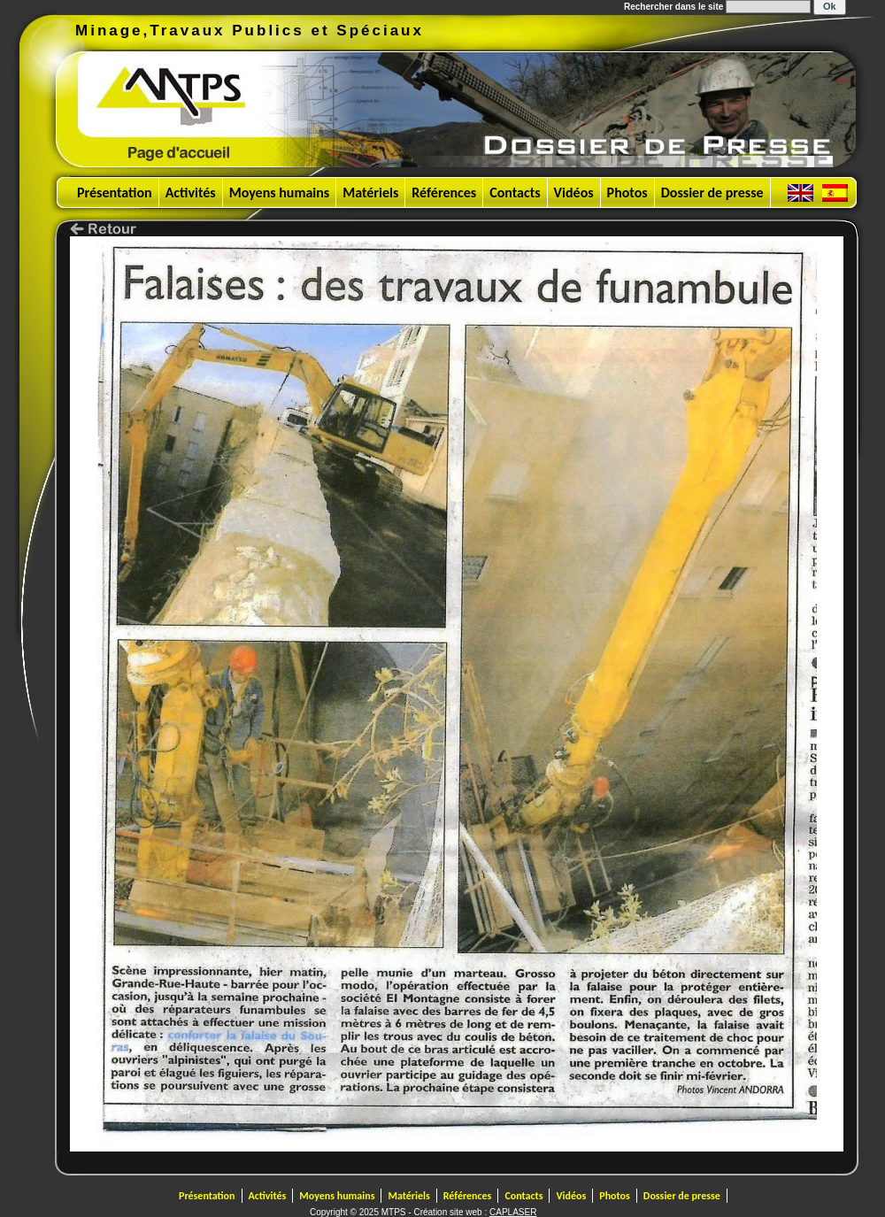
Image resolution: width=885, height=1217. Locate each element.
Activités (190, 192)
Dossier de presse (712, 192)
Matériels (370, 192)
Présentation (114, 192)
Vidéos (574, 192)
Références (444, 192)
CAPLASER (512, 1212)
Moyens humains (279, 192)
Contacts (514, 192)
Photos (627, 192)
